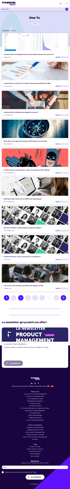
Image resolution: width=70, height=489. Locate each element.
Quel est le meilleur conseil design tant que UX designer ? (23, 228)
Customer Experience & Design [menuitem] (35, 434)
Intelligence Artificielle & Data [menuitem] (35, 427)
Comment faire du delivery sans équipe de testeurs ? (21, 112)
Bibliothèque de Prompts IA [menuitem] (35, 401)
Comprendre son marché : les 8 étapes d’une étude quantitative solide (27, 83)
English (48, 386)
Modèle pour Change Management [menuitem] (35, 410)
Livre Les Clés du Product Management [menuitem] (35, 394)
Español (52, 386)
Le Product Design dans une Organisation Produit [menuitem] (35, 408)
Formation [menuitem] (35, 439)
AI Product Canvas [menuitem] (35, 403)
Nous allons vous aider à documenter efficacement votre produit (25, 141)
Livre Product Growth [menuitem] (35, 405)
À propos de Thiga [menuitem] (35, 446)
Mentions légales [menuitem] (35, 453)
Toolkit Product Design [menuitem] (35, 417)
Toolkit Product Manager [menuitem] (35, 415)
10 (56, 298)
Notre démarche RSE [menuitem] (35, 451)
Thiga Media (5, 30)
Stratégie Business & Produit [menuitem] (35, 430)
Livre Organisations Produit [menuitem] (35, 398)
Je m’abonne (14, 363)
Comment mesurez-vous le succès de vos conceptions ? (22, 257)
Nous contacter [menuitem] (35, 456)
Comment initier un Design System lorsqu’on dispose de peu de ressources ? (29, 54)
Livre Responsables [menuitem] (35, 413)
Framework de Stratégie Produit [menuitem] (35, 396)
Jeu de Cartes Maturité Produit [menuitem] (35, 420)
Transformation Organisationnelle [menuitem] (35, 432)
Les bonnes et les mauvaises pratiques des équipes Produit (23, 285)
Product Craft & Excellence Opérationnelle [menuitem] (35, 437)
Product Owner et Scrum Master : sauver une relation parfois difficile (26, 170)
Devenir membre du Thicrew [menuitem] (35, 449)
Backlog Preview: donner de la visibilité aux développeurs (23, 199)
